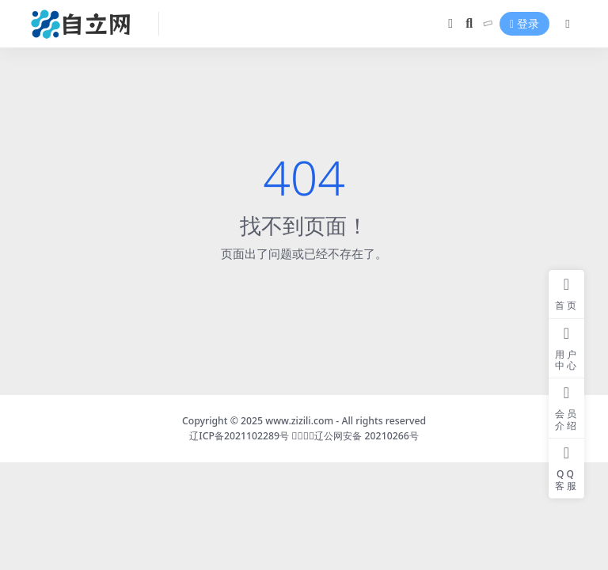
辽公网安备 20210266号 (366, 436)
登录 (524, 24)
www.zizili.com (299, 421)
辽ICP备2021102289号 (240, 436)
